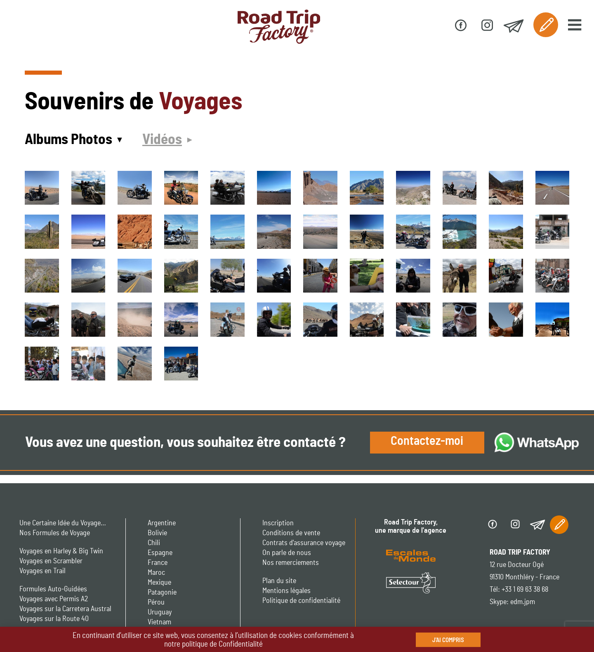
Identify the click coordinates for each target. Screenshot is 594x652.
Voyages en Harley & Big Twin (61, 551)
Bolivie (157, 533)
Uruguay (160, 612)
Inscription (278, 523)
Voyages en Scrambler (50, 561)
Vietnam (159, 622)
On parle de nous (286, 553)
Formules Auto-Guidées (53, 589)
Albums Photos (68, 139)
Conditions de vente (291, 533)
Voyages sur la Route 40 (54, 619)
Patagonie (162, 592)
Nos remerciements (290, 563)
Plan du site (279, 581)
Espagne (160, 553)
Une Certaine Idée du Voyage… (62, 523)
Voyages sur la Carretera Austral (65, 609)
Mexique (159, 582)
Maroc (156, 572)
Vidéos (162, 139)
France (157, 563)
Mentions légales (286, 591)
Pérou (156, 602)
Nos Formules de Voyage (54, 533)
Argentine (162, 523)
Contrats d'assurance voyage (303, 543)
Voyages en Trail (42, 571)
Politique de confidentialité (301, 601)
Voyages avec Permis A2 (53, 599)
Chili (154, 543)
